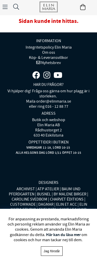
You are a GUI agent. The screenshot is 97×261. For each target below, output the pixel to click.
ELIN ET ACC (66, 204)
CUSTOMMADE (23, 204)
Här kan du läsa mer (63, 234)
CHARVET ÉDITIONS (67, 199)
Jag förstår (52, 251)
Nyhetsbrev (50, 62)
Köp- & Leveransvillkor (48, 57)
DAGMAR (46, 204)
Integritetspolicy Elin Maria (49, 47)
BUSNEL (44, 194)
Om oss (48, 52)
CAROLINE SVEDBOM (29, 199)
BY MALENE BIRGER (70, 194)
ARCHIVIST (26, 189)
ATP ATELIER (48, 189)
